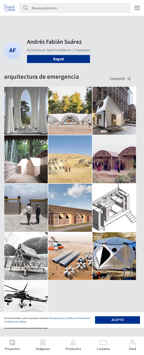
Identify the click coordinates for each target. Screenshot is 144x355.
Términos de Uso (56, 318)
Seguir (58, 59)
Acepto (118, 320)
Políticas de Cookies (16, 322)
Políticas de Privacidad (78, 318)
